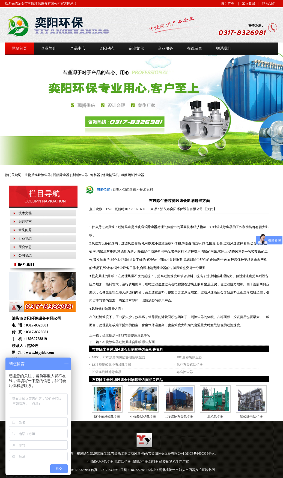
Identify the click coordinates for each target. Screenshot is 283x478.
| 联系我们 (265, 3)
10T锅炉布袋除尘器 (179, 417)
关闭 (210, 209)
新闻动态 (129, 190)
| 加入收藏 (245, 3)
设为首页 (227, 3)
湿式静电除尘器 (251, 417)
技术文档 (146, 190)
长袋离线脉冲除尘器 (106, 372)
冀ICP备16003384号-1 (200, 453)
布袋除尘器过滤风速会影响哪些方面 (128, 342)
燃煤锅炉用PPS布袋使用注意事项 (126, 335)
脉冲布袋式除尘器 (190, 365)
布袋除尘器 (185, 372)
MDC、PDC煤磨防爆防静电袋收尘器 (118, 357)
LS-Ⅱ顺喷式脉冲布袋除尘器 (111, 365)
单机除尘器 (215, 417)
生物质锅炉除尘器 (143, 417)
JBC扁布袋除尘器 (189, 357)
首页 (116, 190)
